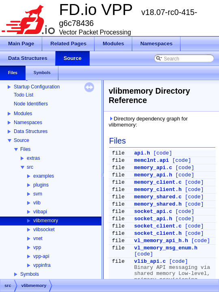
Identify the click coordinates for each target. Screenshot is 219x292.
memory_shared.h (158, 204)
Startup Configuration (37, 87)
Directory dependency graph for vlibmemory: (148, 122)
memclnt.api (151, 160)
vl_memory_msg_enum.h (166, 248)
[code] (162, 153)
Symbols (29, 274)
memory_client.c (158, 182)
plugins (41, 185)
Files (25, 149)
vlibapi (40, 212)
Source (21, 140)
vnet (38, 238)
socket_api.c (153, 211)
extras (33, 158)
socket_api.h (153, 219)
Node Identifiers (31, 104)
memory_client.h (158, 190)
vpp (37, 247)
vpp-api (41, 256)
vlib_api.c (150, 261)
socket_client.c (158, 226)
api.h (142, 153)
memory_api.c (153, 168)
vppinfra (42, 265)
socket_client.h (158, 233)
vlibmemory (45, 220)
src (30, 167)
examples (43, 176)
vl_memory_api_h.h (161, 241)
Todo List (23, 95)
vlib (37, 203)
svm (37, 194)
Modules (23, 113)
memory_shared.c (158, 197)
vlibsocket (44, 229)
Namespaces (28, 122)
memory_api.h (153, 175)
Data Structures (30, 131)
